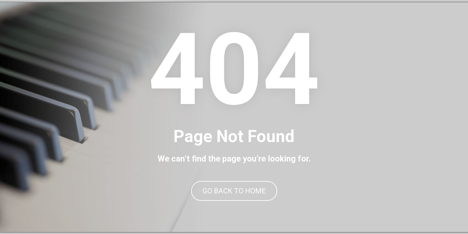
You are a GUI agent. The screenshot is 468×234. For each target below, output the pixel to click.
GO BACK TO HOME (234, 191)
